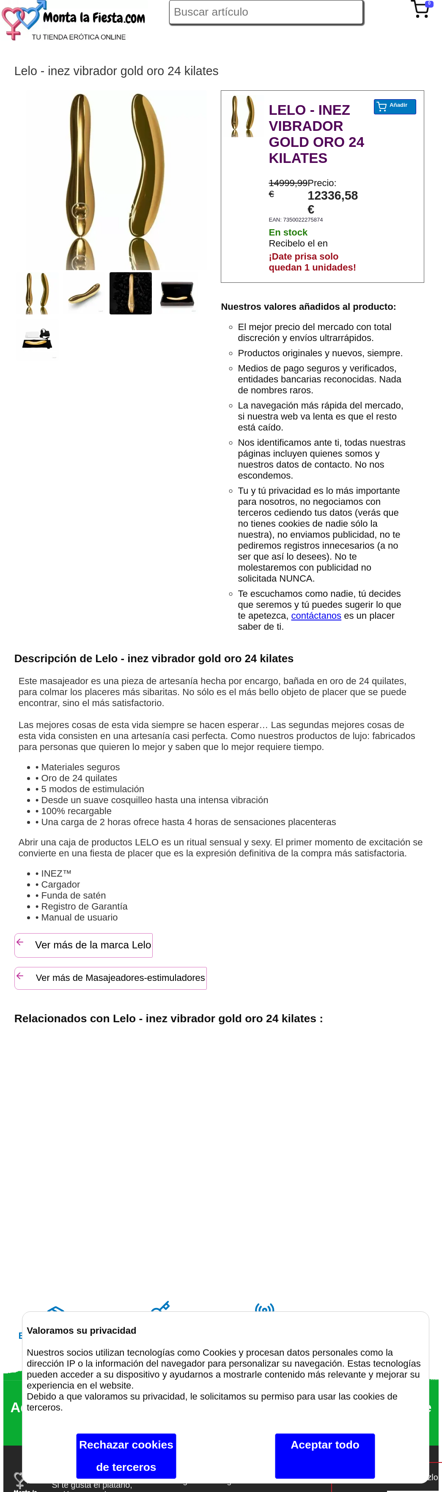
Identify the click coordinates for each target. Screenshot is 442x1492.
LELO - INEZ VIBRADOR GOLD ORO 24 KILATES (316, 134)
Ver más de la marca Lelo (83, 943)
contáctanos (316, 615)
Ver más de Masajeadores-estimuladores (110, 977)
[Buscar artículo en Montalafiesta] (266, 12)
